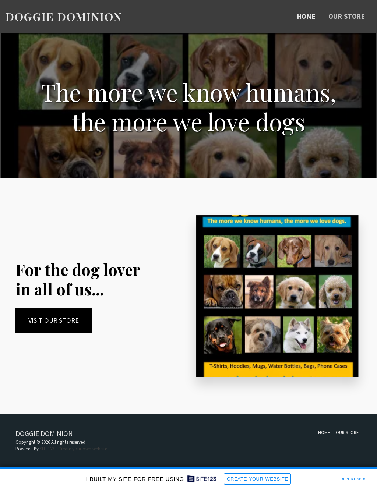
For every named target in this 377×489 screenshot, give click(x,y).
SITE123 (47, 448)
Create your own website (82, 448)
